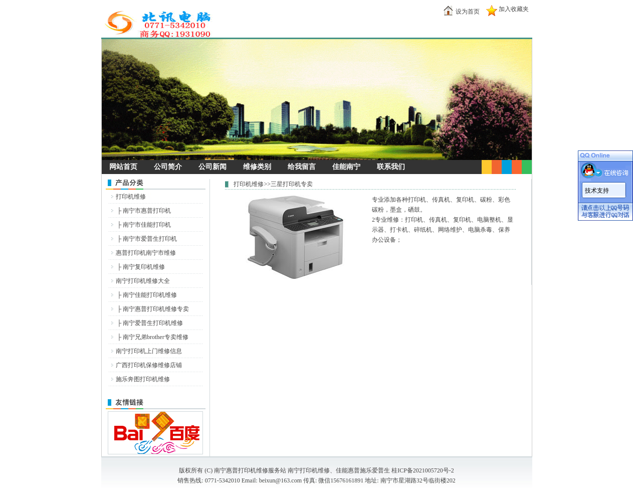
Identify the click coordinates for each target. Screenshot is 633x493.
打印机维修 (131, 196)
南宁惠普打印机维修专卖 (156, 308)
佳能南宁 (346, 167)
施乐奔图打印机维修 (143, 379)
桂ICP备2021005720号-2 (422, 470)
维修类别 (257, 167)
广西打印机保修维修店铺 (149, 365)
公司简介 (168, 167)
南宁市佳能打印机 (147, 224)
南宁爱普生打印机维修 (153, 322)
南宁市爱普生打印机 (150, 238)
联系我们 (391, 167)
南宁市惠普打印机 (147, 210)
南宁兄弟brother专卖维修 (155, 337)
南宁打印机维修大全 (143, 280)
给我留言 (302, 167)
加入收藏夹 (514, 9)
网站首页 (123, 167)
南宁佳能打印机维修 (150, 294)
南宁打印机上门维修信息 (149, 351)
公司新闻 (212, 167)
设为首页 (468, 11)
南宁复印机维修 (144, 266)
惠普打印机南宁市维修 (146, 252)
